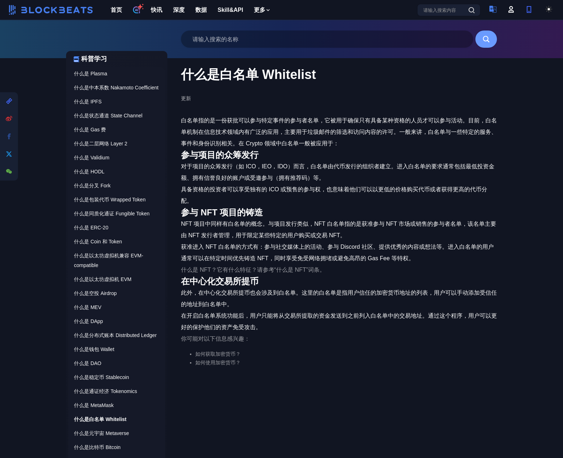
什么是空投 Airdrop (95, 293)
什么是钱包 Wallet (94, 349)
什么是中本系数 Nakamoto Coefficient (116, 87)
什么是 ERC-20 (91, 227)
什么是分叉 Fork (92, 185)
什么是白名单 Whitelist (100, 419)
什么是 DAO (87, 363)
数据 (201, 10)
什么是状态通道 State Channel (108, 115)
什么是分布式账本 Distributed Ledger (115, 335)
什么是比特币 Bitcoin (97, 447)
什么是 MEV (87, 307)
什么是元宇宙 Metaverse (101, 433)
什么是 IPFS (88, 101)
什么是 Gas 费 (90, 129)
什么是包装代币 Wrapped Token (109, 199)
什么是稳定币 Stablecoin (101, 377)
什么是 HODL (89, 171)
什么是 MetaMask (93, 405)
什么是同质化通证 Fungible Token (112, 213)
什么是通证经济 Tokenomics (105, 391)
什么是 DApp (88, 321)
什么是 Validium (92, 157)
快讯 (156, 10)
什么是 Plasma (90, 73)
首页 (116, 10)
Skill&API (230, 10)
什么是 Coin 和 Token (98, 241)
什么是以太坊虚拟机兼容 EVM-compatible (108, 260)
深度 (179, 10)
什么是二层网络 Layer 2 (100, 143)
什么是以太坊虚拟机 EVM (102, 279)
